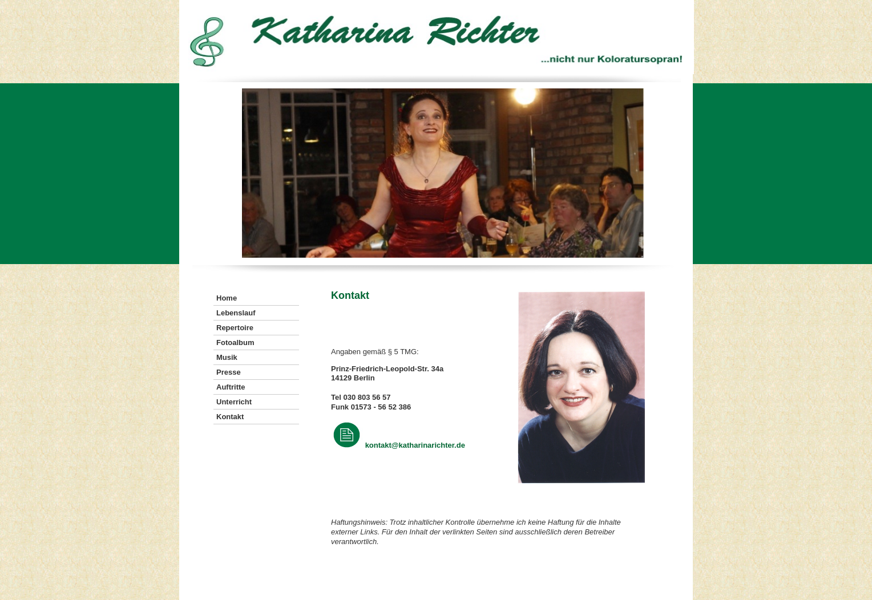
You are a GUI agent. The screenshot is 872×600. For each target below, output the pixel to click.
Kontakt (230, 416)
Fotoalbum (235, 342)
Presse (228, 372)
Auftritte (230, 387)
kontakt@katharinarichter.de (415, 445)
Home (226, 298)
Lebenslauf (236, 313)
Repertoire (234, 327)
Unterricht (234, 402)
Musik (226, 357)
